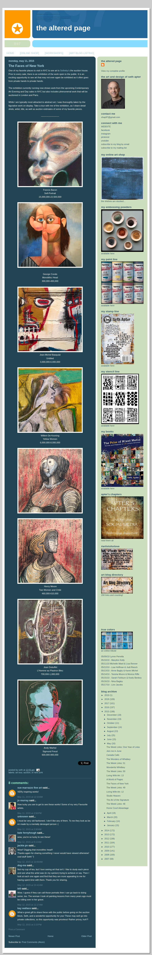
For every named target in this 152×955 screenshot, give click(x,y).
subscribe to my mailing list (114, 148)
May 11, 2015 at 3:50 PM (29, 813)
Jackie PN (22, 845)
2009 (107, 851)
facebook (105, 130)
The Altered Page (63, 28)
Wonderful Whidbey (115, 767)
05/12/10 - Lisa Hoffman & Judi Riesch (119, 667)
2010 (107, 847)
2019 (107, 695)
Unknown (22, 816)
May (109, 743)
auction (27, 772)
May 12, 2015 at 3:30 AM (29, 829)
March (110, 817)
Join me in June (114, 751)
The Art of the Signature (117, 800)
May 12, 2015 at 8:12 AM (29, 842)
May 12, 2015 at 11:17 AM (30, 905)
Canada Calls (112, 755)
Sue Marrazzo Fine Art (29, 787)
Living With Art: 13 (115, 775)
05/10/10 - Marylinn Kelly (113, 660)
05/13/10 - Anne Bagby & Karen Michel (119, 670)
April (109, 813)
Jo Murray (22, 800)
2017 (107, 703)
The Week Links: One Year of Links (123, 747)
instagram (105, 133)
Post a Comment (17, 929)
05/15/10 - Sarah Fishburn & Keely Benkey (121, 678)
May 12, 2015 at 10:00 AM (30, 862)
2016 (107, 707)
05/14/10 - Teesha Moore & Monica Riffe (120, 674)
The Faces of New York (26, 66)
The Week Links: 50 (115, 771)
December (112, 715)
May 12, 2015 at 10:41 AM (30, 885)
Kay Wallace (24, 908)
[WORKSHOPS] (54, 53)
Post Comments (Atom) (33, 942)
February (111, 821)
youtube (105, 140)
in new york (37, 772)
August (110, 731)
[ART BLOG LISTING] (81, 53)
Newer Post (14, 936)
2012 (107, 838)
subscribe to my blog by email (115, 144)
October (111, 723)
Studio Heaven (113, 796)
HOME (10, 53)
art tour (18, 772)
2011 (107, 842)
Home (50, 936)
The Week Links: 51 (115, 763)
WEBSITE (106, 126)
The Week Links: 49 (115, 787)
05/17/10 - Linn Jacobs (112, 684)
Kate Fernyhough (26, 832)
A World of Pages (114, 779)
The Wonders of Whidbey (118, 759)
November (112, 719)
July (109, 735)
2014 (107, 830)
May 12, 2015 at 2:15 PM (29, 924)
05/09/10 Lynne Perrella (112, 656)
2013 (107, 834)
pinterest (105, 137)
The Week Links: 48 (115, 804)
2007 (107, 859)
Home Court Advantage (117, 808)
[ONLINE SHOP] (29, 53)
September (112, 727)
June (109, 739)
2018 (107, 699)
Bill (19, 888)
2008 (107, 855)
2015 (107, 711)
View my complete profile (113, 71)
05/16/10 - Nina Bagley (112, 681)
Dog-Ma (21, 865)
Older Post (86, 936)
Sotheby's (65, 70)
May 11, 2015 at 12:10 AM (30, 797)
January (111, 825)
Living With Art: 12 (115, 792)
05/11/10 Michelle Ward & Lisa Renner (119, 663)
